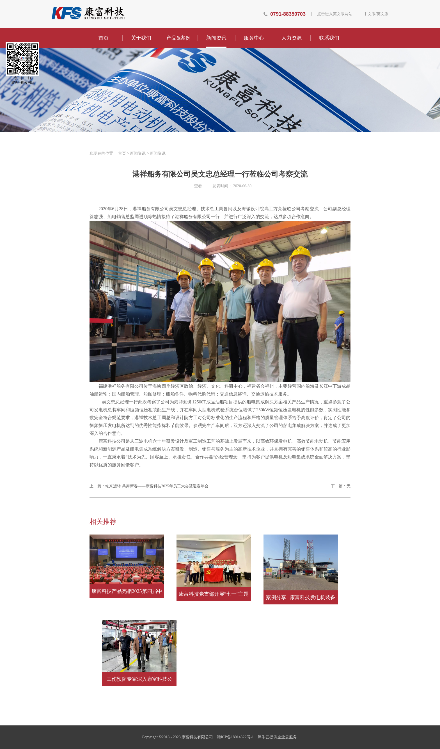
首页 (103, 38)
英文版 (382, 14)
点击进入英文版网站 (334, 14)
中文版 (369, 14)
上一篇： (149, 486)
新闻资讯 (138, 153)
